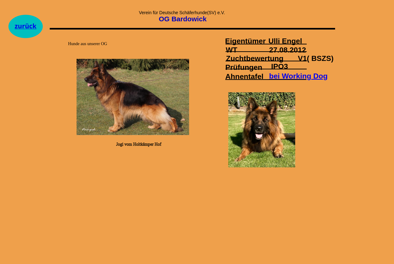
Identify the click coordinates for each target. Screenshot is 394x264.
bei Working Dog (298, 76)
